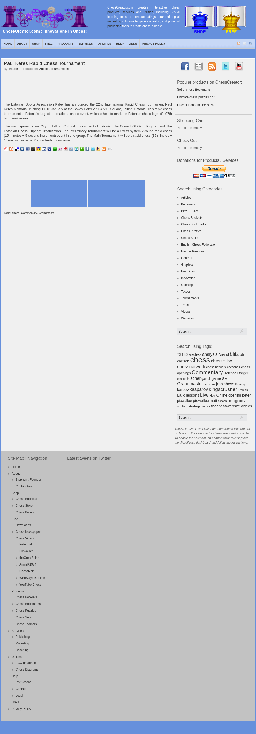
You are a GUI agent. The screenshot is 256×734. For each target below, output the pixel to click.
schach (222, 400)
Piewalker (26, 551)
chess (16, 212)
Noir (212, 395)
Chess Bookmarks (193, 224)
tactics (205, 406)
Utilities (104, 43)
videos (246, 406)
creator (13, 69)
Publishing (23, 637)
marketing (114, 21)
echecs (181, 378)
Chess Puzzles (191, 231)
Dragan (243, 373)
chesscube (221, 361)
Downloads (23, 525)
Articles (44, 69)
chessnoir (233, 367)
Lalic (181, 395)
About (22, 43)
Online (221, 395)
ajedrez (195, 354)
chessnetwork (191, 366)
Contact (21, 689)
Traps (185, 305)
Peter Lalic (26, 544)
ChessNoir (26, 571)
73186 (182, 354)
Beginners (188, 204)
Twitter (245, 44)
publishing (114, 26)
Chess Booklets (191, 218)
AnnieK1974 (27, 564)
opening (234, 395)
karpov (183, 389)
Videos (185, 311)
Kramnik (243, 389)
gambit (206, 379)
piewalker (184, 401)
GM (225, 379)
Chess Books (25, 512)
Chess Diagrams (27, 669)
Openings (187, 285)
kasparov (199, 389)
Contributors (24, 486)
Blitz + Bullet (189, 211)
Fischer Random (192, 251)
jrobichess (225, 384)
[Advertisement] (87, 89)
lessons (192, 395)
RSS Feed (239, 44)
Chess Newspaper (28, 532)
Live (204, 395)
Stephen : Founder (28, 479)
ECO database (26, 663)
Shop (36, 43)
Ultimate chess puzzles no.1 (196, 97)
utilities (148, 12)
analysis (209, 354)
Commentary (29, 212)
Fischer (194, 378)
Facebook (251, 44)
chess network (216, 367)
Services (85, 43)
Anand (224, 354)
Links (133, 43)
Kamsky (240, 384)
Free (48, 43)
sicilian (182, 406)
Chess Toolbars (26, 624)
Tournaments (60, 69)
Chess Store (189, 238)
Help (120, 43)
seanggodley (236, 401)
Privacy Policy (154, 43)
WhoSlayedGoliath (32, 578)
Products (66, 43)
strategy (194, 406)
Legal (19, 695)
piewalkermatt (205, 400)
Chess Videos (25, 538)
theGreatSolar (29, 558)
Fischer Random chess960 (195, 105)
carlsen (183, 361)
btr (242, 354)
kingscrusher (223, 389)
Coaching (22, 650)
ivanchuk (209, 384)
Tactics (186, 291)
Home (8, 43)
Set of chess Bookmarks (193, 89)
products (113, 12)
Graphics (187, 265)
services (128, 12)
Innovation (188, 278)
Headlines (188, 271)
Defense (230, 373)
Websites (187, 318)
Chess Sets (23, 617)
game (216, 378)
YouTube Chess (30, 584)
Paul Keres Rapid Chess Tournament (44, 63)
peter (246, 395)
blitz (234, 354)
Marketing (22, 643)
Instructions (23, 682)
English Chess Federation (198, 244)
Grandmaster (47, 212)
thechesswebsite (225, 406)
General (186, 258)
